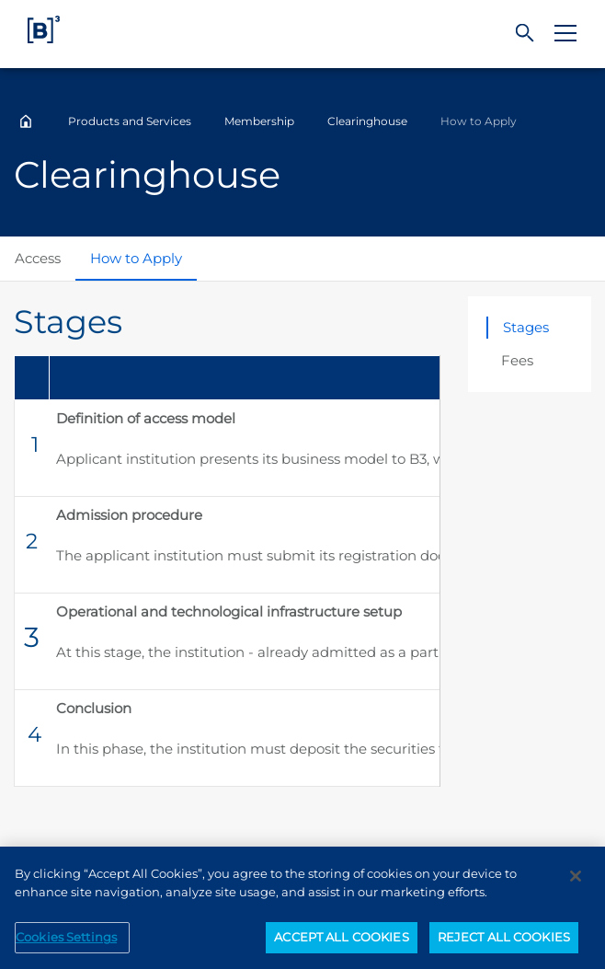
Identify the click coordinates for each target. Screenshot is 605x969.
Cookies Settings (66, 944)
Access (38, 258)
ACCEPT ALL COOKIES (341, 944)
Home (26, 121)
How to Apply (136, 258)
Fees (517, 360)
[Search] (525, 33)
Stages (526, 327)
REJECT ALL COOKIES (504, 944)
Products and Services (129, 121)
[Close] (575, 883)
